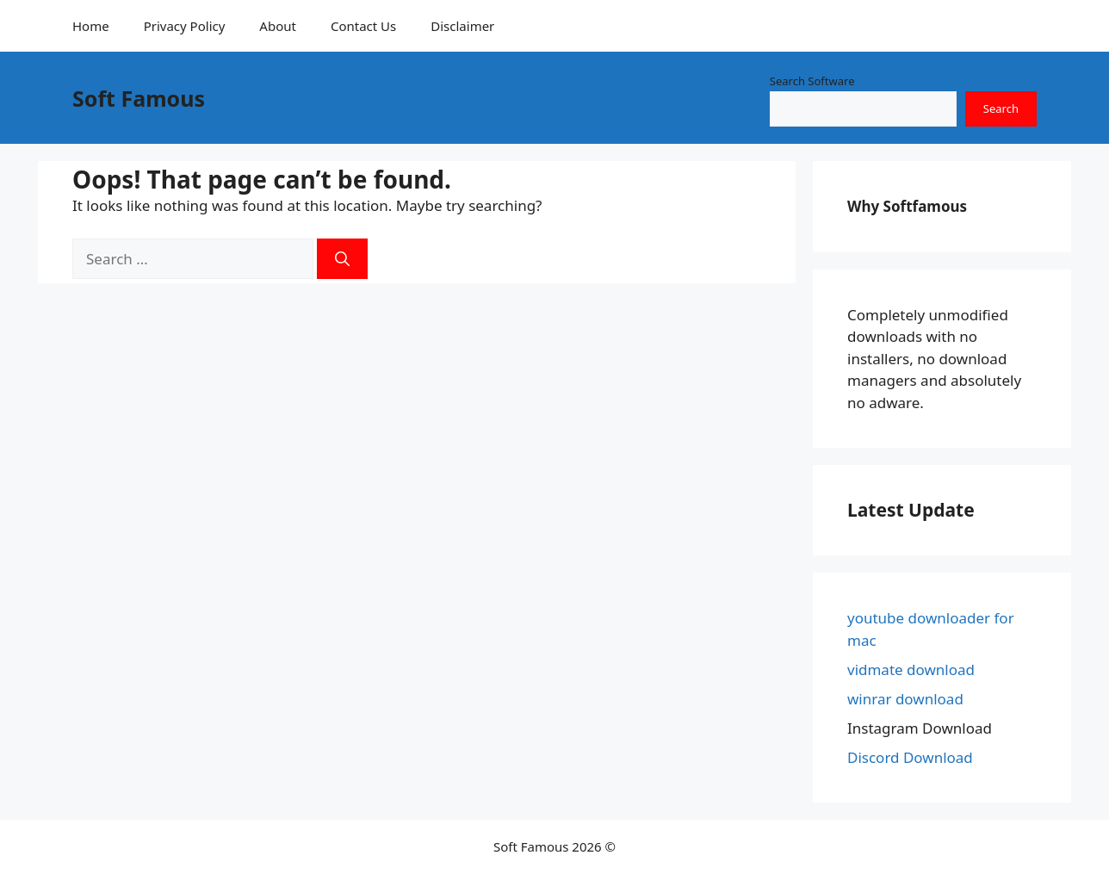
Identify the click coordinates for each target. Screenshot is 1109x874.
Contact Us (363, 25)
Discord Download (910, 757)
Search (1001, 108)
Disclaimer (462, 25)
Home (90, 25)
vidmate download (911, 669)
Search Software (812, 81)
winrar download (905, 699)
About (277, 25)
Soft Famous (138, 98)
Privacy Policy (185, 25)
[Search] (342, 259)
